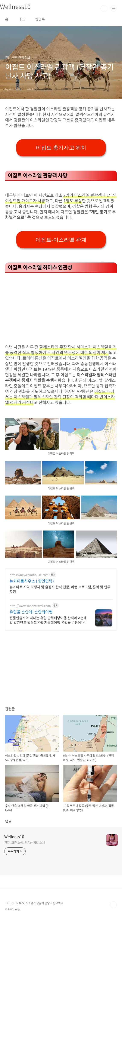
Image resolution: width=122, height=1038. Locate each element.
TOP (113, 1024)
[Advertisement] (61, 136)
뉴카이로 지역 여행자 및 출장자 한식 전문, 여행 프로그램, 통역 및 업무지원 (60, 708)
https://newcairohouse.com (29, 694)
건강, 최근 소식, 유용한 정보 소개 (24, 962)
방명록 (40, 19)
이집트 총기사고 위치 (61, 207)
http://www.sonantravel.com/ (30, 725)
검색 (104, 8)
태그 (22, 19)
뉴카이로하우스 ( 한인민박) (32, 700)
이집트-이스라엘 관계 (61, 359)
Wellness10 (14, 956)
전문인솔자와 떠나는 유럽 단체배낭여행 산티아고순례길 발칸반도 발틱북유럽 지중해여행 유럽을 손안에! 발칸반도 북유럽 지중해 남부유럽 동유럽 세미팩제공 (48, 739)
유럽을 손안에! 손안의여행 (31, 731)
